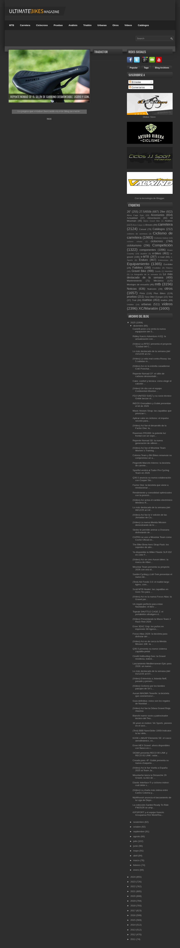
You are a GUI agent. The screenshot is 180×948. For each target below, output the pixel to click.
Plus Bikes (159, 293)
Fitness (169, 268)
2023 (133, 881)
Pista (142, 293)
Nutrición (151, 289)
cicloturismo (134, 245)
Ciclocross (42, 25)
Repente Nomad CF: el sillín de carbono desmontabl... (148, 375)
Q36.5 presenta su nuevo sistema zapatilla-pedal (150, 650)
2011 (133, 939)
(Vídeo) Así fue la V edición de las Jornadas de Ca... (150, 516)
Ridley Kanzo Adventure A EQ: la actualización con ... (149, 337)
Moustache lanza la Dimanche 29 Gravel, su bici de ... (149, 776)
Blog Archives (162, 68)
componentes (148, 249)
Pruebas (58, 25)
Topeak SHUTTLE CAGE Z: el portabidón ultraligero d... (148, 613)
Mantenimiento (134, 280)
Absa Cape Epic (135, 215)
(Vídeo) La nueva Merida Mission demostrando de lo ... (149, 523)
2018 (133, 905)
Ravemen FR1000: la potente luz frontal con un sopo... (149, 434)
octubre (137, 826)
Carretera (25, 25)
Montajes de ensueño (138, 284)
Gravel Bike (138, 271)
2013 (133, 929)
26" (129, 211)
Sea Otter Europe (154, 297)
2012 (133, 934)
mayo (136, 850)
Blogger (160, 198)
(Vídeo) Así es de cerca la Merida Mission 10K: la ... (149, 642)
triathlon (147, 300)
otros (169, 288)
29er (162, 211)
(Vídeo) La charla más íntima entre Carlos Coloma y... (150, 791)
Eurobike (168, 264)
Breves (149, 225)
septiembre (139, 831)
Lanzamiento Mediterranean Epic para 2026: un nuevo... (152, 665)
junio (136, 846)
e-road (161, 257)
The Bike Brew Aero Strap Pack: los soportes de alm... (151, 546)
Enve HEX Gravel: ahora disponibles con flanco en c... (151, 746)
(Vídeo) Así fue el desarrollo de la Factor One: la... (149, 427)
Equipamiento (138, 264)
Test (170, 297)
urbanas (146, 304)
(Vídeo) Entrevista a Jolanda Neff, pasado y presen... (150, 680)
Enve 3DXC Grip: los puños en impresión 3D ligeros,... (148, 627)
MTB (11, 25)
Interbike (169, 271)
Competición (162, 245)
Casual (142, 229)
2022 (133, 886)
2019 (133, 901)
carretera (165, 224)
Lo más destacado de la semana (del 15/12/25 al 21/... (151, 352)
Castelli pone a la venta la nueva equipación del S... (149, 330)
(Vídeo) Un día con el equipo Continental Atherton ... (147, 389)
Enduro (143, 259)
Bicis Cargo (137, 225)
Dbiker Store (149, 117)
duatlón (143, 253)
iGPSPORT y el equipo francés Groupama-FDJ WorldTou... (148, 813)
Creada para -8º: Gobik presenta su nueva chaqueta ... (151, 761)
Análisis (73, 25)
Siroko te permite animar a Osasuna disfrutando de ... (151, 531)
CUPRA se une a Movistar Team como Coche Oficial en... (152, 538)
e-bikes (156, 253)
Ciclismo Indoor (161, 238)
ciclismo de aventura (137, 234)
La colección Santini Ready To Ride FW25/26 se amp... (150, 806)
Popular (134, 68)
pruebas (132, 296)
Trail (134, 300)
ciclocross (157, 241)
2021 (133, 891)
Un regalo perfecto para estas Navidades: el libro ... (148, 605)
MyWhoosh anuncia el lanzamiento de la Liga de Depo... (152, 799)
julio (135, 841)
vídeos (167, 304)
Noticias (132, 288)
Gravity (158, 271)
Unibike (130, 304)
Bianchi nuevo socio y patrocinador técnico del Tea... (150, 717)
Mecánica (158, 280)
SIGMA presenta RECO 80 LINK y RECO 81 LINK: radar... (150, 754)
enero (136, 870)
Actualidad (132, 218)
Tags (146, 68)
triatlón (164, 300)
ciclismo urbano (134, 242)
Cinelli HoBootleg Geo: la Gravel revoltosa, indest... (149, 657)
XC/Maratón (148, 308)
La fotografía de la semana (144, 274)
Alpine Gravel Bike (151, 221)
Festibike (156, 268)
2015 (133, 920)
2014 (133, 925)
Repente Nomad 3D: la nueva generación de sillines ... (148, 442)
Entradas (135, 82)
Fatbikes (138, 267)
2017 (133, 910)
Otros (115, 25)
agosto (137, 836)
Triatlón (87, 25)
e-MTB (145, 256)
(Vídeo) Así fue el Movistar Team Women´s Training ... (149, 449)
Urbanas (102, 25)
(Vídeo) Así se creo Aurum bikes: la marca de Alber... (150, 561)
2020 (133, 896)
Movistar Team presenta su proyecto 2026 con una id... (151, 568)
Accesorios (157, 215)
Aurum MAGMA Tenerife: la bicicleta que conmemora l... (151, 694)
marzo (136, 860)
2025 (133, 322)
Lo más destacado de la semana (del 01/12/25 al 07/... (151, 672)
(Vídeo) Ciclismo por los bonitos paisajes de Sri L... (149, 687)
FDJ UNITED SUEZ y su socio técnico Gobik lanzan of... (152, 397)
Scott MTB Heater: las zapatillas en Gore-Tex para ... (150, 590)
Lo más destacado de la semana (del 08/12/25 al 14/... (151, 508)
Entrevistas (163, 260)
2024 (133, 877)
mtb (158, 284)
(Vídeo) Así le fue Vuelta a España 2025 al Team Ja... (150, 769)
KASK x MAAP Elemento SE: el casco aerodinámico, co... (152, 739)
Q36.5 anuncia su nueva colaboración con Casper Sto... (152, 479)
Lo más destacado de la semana (150, 276)
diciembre (138, 325)
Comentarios (137, 87)
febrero (137, 865)
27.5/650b (145, 211)
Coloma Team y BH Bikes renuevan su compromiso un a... (152, 456)
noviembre (138, 822)
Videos (128, 25)
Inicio (49, 119)
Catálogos (143, 25)
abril (135, 855)
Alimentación (153, 218)
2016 (133, 915)
